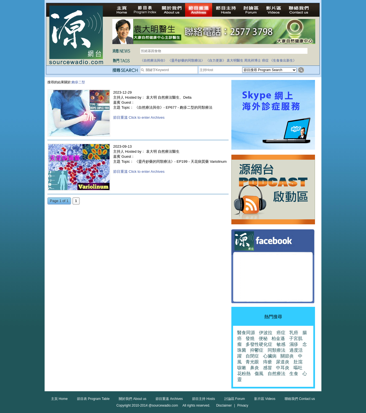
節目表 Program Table (93, 399)
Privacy (242, 405)
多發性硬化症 (259, 344)
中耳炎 (282, 367)
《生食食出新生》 (283, 60)
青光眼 (252, 361)
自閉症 (252, 356)
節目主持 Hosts (203, 399)
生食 (293, 373)
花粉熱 (244, 373)
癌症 (265, 60)
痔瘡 (267, 361)
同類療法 (276, 350)
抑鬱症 (256, 350)
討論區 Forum (234, 399)
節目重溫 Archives (169, 399)
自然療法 (276, 373)
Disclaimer (224, 405)
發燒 (250, 338)
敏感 (281, 344)
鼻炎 (254, 367)
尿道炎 (282, 361)
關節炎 (287, 356)
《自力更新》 (216, 60)
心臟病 (270, 356)
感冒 (267, 367)
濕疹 (293, 344)
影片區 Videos (264, 399)
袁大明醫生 (235, 60)
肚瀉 (298, 361)
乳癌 (293, 332)
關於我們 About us (132, 399)
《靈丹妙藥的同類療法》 (186, 60)
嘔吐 (298, 367)
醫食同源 (246, 332)
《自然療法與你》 (153, 60)
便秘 (263, 338)
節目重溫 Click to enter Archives (138, 117)
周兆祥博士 (252, 60)
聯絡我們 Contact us (300, 399)
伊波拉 (265, 332)
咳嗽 (241, 367)
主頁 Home (59, 399)
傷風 (258, 373)
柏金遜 (278, 338)
